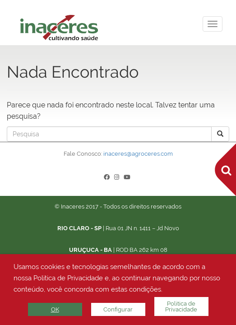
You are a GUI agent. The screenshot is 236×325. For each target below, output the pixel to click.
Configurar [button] (118, 309)
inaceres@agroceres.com (138, 153)
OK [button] (55, 309)
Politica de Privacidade (181, 306)
